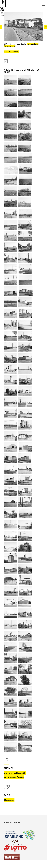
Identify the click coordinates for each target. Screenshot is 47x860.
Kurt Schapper (11, 51)
